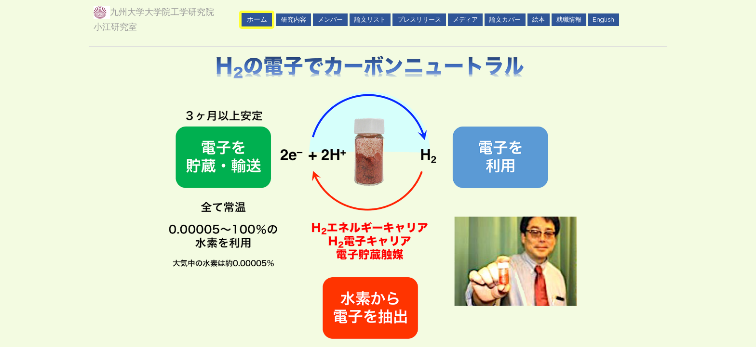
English (603, 19)
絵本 (538, 19)
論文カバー (505, 19)
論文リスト (370, 19)
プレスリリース (419, 19)
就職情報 (568, 19)
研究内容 (293, 19)
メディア (465, 19)
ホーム (257, 19)
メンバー (330, 19)
